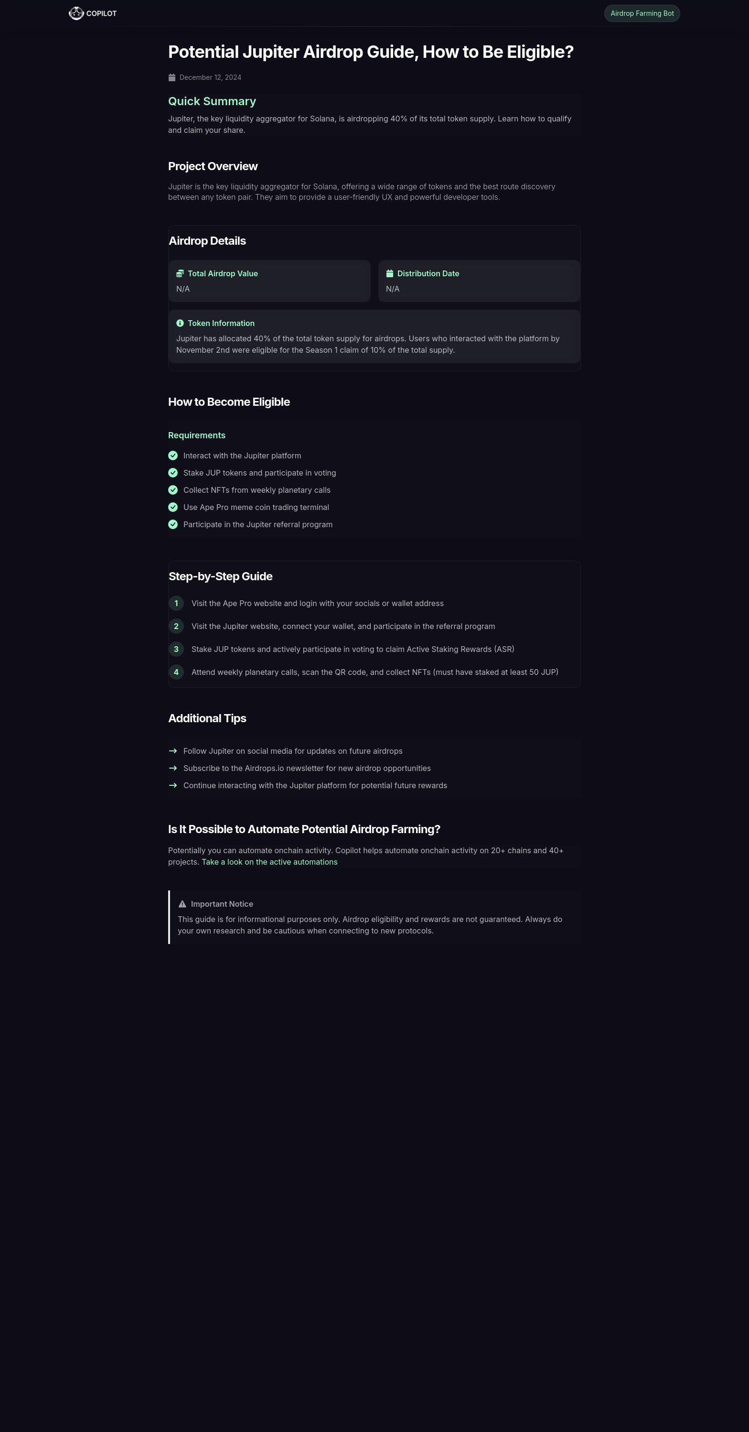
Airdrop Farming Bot (642, 13)
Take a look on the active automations (270, 862)
